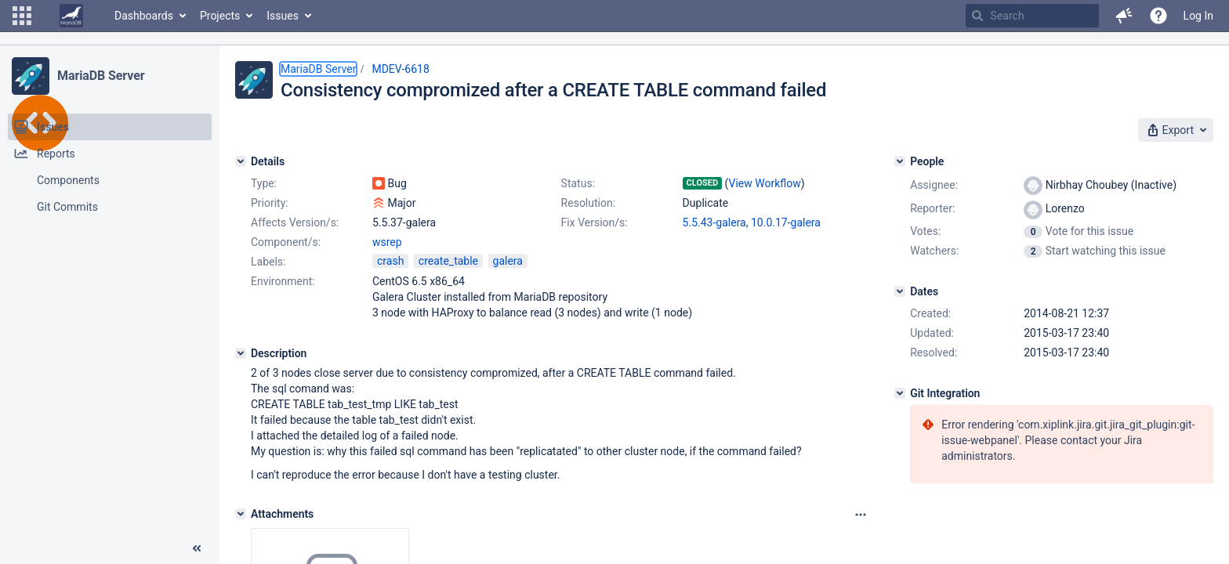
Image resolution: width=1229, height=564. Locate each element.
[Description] (240, 353)
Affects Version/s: (295, 222)
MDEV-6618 (400, 69)
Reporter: (932, 208)
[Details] (240, 161)
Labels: (268, 261)
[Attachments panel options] (860, 514)
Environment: (283, 281)
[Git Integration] (899, 393)
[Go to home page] (71, 15)
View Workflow (765, 183)
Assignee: (934, 185)
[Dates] (899, 291)
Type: (264, 183)
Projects (220, 15)
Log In (1198, 15)
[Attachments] (240, 513)
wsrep (387, 242)
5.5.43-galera (714, 222)
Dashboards (143, 15)
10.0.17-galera (786, 222)
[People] (899, 161)
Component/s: (286, 242)
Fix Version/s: (594, 222)
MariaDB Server (100, 75)
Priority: (269, 203)
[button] (22, 15)
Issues (282, 15)
